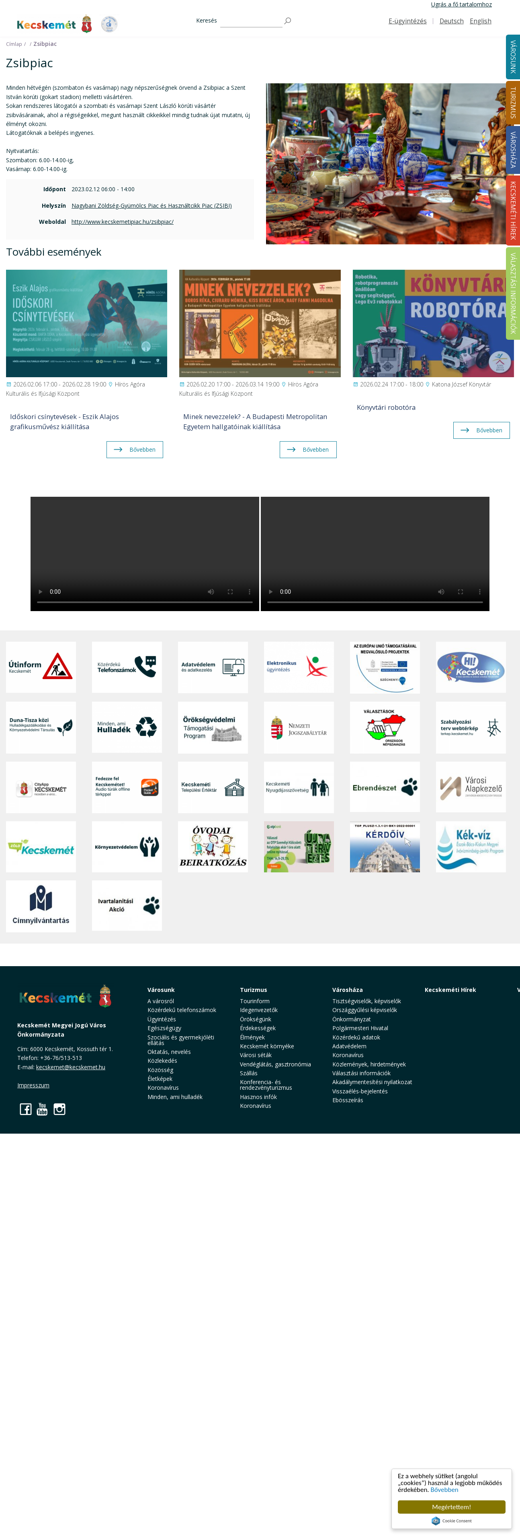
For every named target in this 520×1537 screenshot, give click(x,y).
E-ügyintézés (408, 21)
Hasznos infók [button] (258, 1097)
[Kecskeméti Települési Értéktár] (213, 787)
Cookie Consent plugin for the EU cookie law (452, 1520)
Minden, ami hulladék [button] (175, 1097)
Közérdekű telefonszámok (181, 1010)
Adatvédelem (349, 1046)
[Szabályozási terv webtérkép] (471, 727)
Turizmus (253, 990)
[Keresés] (251, 21)
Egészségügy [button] (164, 1028)
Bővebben (445, 1490)
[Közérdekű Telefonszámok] (127, 668)
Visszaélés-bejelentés (360, 1091)
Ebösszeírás (347, 1100)
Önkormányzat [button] (351, 1019)
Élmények (252, 1037)
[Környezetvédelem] (127, 846)
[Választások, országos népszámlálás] (385, 727)
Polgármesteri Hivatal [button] (360, 1028)
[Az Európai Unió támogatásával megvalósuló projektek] (385, 668)
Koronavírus (163, 1087)
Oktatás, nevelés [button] (169, 1052)
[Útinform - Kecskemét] (41, 668)
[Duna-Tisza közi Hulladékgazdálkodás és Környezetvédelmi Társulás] (41, 727)
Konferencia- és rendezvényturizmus (266, 1084)
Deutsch (452, 21)
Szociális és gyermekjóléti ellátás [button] (180, 1040)
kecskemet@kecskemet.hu (70, 1067)
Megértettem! (451, 1507)
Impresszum (33, 1085)
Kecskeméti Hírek (450, 990)
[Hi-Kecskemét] (471, 668)
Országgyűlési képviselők (364, 1010)
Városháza (347, 990)
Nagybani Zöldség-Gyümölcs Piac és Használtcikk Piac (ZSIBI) (152, 205)
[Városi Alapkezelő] (471, 787)
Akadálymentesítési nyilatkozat (372, 1082)
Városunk (161, 990)
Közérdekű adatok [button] (356, 1037)
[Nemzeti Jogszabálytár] (299, 727)
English (480, 21)
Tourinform (255, 1001)
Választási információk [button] (361, 1073)
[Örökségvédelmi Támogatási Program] (213, 727)
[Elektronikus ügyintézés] (299, 668)
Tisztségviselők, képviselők (366, 1001)
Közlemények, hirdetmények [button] (369, 1064)
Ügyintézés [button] (161, 1019)
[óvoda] (213, 846)
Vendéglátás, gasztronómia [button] (275, 1064)
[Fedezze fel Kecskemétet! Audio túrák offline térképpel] (127, 787)
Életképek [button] (159, 1079)
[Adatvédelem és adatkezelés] (213, 668)
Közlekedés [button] (162, 1060)
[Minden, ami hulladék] (127, 727)
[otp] (299, 846)
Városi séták (256, 1055)
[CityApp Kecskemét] (41, 787)
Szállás (249, 1073)
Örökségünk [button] (255, 1019)
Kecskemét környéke (267, 1046)
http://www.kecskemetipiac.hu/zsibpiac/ (123, 221)
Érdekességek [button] (258, 1028)
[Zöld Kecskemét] (41, 846)
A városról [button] (160, 1001)
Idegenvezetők (259, 1010)
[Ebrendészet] (385, 787)
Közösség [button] (160, 1070)
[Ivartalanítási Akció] (127, 906)
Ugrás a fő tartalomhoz (461, 4)
